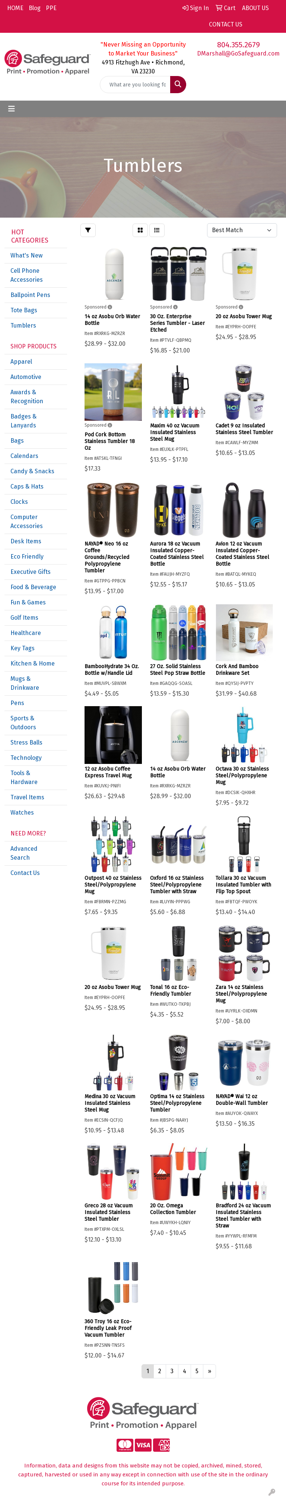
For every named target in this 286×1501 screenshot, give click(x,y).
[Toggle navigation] (11, 109)
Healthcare (25, 632)
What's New (26, 255)
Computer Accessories (26, 522)
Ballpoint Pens (30, 294)
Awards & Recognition (26, 397)
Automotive (25, 376)
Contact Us (25, 872)
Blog (35, 8)
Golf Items (24, 617)
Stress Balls (26, 742)
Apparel (21, 361)
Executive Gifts (30, 571)
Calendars (24, 455)
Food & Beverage (33, 587)
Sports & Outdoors (23, 723)
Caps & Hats (27, 486)
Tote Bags (23, 310)
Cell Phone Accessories (26, 275)
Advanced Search (24, 853)
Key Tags (22, 648)
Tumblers (23, 325)
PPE (51, 8)
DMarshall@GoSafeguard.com (238, 53)
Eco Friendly (27, 556)
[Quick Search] (135, 84)
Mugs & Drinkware (24, 683)
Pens (17, 703)
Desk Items (25, 541)
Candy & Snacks (32, 471)
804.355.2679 (238, 44)
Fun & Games (28, 602)
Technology (26, 757)
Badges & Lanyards (23, 421)
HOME (15, 8)
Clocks (19, 501)
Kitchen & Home (32, 663)
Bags (17, 440)
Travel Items (27, 797)
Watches (22, 812)
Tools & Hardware (24, 778)
